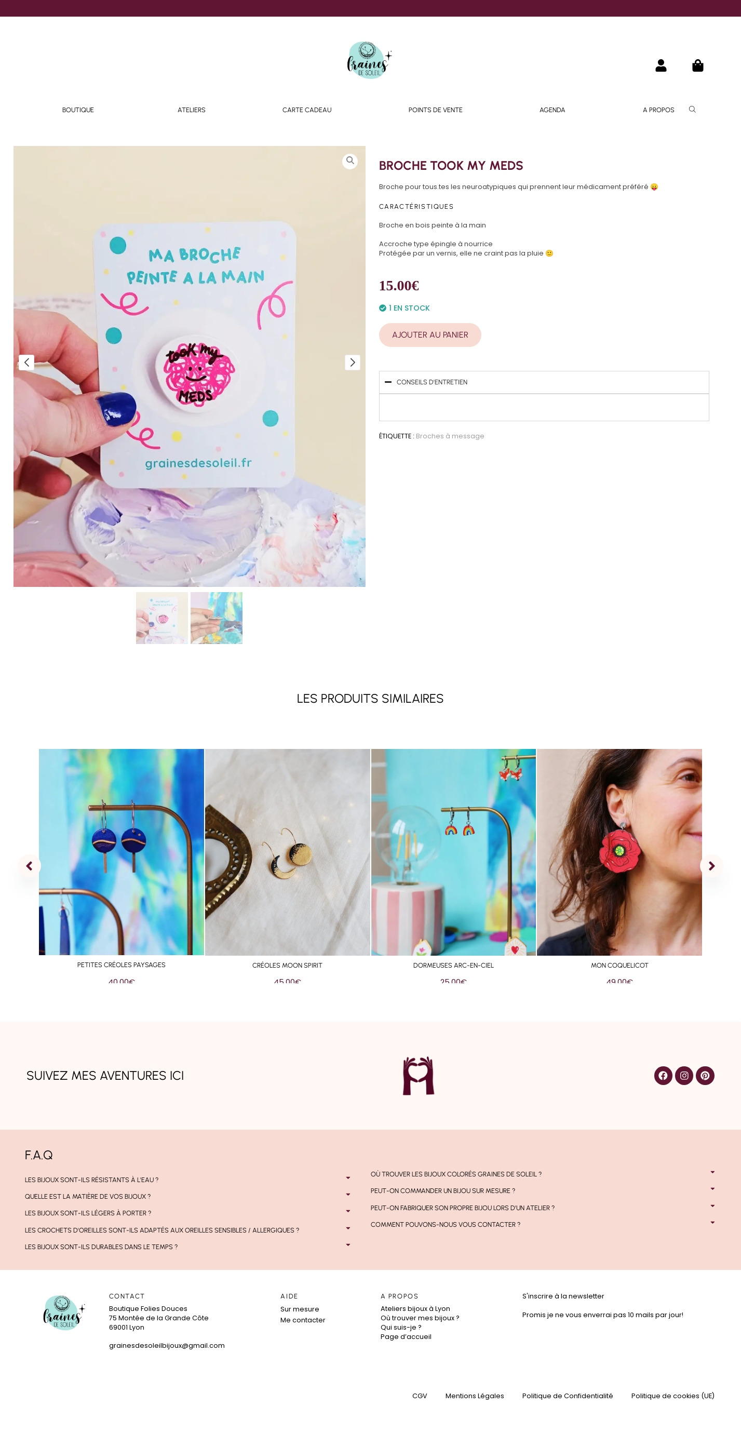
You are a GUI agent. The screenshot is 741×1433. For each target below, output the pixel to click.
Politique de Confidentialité (567, 1395)
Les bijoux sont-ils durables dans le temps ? (101, 1247)
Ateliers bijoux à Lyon (415, 1308)
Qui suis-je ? (401, 1327)
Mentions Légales (475, 1395)
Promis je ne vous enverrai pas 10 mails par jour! (602, 1314)
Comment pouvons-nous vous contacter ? (445, 1224)
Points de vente (436, 110)
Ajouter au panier (430, 335)
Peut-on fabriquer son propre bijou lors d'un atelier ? (463, 1208)
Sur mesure (299, 1309)
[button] (189, 1180)
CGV (419, 1395)
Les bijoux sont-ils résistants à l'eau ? (91, 1180)
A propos (659, 110)
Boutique (78, 110)
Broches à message (450, 436)
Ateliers (192, 110)
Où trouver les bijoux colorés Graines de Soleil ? (456, 1174)
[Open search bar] (694, 109)
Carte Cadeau (306, 110)
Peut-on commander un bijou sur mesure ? (443, 1191)
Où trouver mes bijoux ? (420, 1318)
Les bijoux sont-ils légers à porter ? (88, 1213)
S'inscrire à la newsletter (563, 1296)
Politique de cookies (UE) (673, 1395)
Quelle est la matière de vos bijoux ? (88, 1196)
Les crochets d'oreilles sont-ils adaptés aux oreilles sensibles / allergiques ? (162, 1230)
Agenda (552, 110)
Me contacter (303, 1320)
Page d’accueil (406, 1336)
